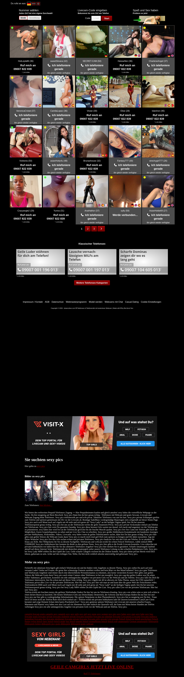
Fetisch (122, 619)
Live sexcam (113, 619)
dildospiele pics (48, 624)
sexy (68, 614)
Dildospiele (153, 621)
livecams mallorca (149, 616)
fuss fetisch (70, 621)
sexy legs (149, 614)
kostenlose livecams (33, 619)
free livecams (48, 619)
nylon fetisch (36, 621)
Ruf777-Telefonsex (92, 673)
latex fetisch (48, 621)
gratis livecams (39, 616)
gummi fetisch (82, 621)
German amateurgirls (138, 621)
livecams (28, 616)
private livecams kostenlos (81, 616)
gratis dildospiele (62, 624)
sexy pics (41, 466)
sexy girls (75, 614)
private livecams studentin (58, 616)
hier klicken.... (46, 505)
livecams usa (98, 616)
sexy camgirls (59, 614)
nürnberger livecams (64, 619)
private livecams (80, 619)
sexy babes (121, 614)
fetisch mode (59, 621)
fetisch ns (130, 619)
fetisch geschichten (143, 619)
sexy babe (140, 614)
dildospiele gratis (78, 624)
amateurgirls (123, 621)
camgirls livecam (32, 614)
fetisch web (113, 621)
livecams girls (94, 619)
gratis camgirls (46, 614)
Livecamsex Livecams (131, 616)
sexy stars (131, 614)
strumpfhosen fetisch (98, 621)
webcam (89, 624)
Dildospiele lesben (33, 624)
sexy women (102, 614)
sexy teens (91, 614)
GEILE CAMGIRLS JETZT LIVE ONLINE (92, 666)
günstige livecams (113, 616)
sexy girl (83, 614)
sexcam (103, 619)
